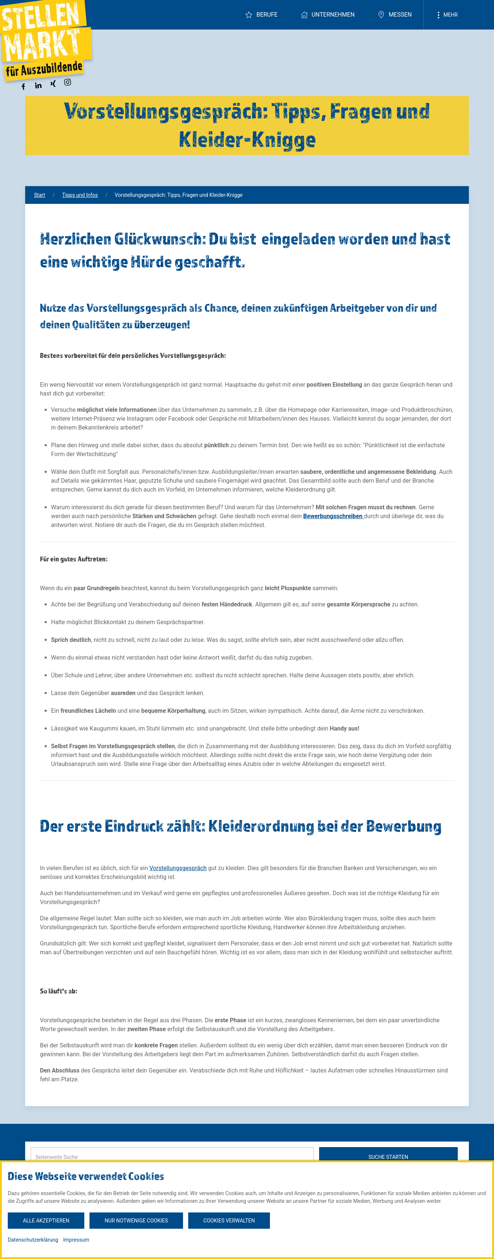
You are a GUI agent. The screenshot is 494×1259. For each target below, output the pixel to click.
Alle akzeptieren (46, 1221)
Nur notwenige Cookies (136, 1221)
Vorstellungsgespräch (178, 868)
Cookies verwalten (229, 1221)
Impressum (76, 1240)
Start (39, 195)
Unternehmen (328, 14)
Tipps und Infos (80, 195)
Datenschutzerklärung (33, 1240)
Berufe (261, 14)
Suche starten (388, 1157)
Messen (395, 14)
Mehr (446, 15)
